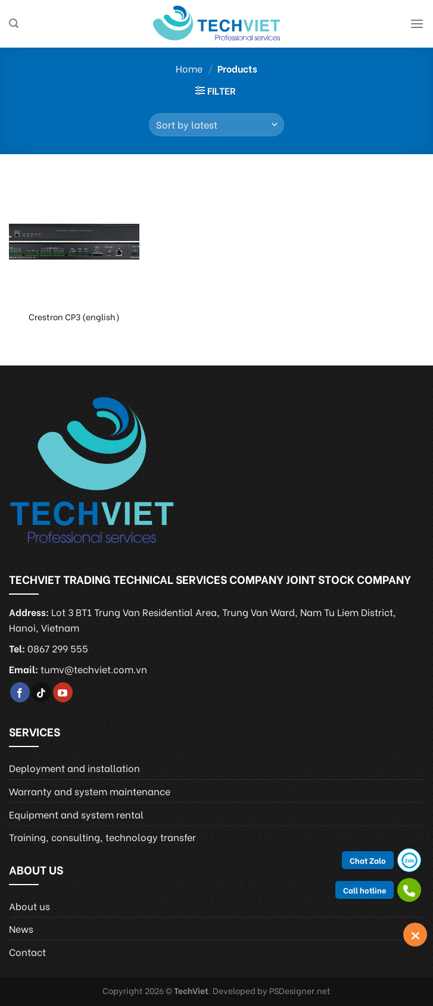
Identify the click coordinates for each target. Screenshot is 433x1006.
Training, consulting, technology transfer (102, 836)
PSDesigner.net (300, 990)
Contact (27, 951)
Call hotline (364, 889)
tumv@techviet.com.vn (94, 669)
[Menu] (417, 23)
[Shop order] (216, 124)
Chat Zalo (368, 860)
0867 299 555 (57, 648)
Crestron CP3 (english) (74, 317)
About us (29, 906)
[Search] (13, 23)
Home (189, 68)
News (21, 928)
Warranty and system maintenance (89, 791)
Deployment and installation (74, 767)
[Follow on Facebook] (20, 692)
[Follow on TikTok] (41, 692)
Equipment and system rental (76, 814)
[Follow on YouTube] (63, 692)
